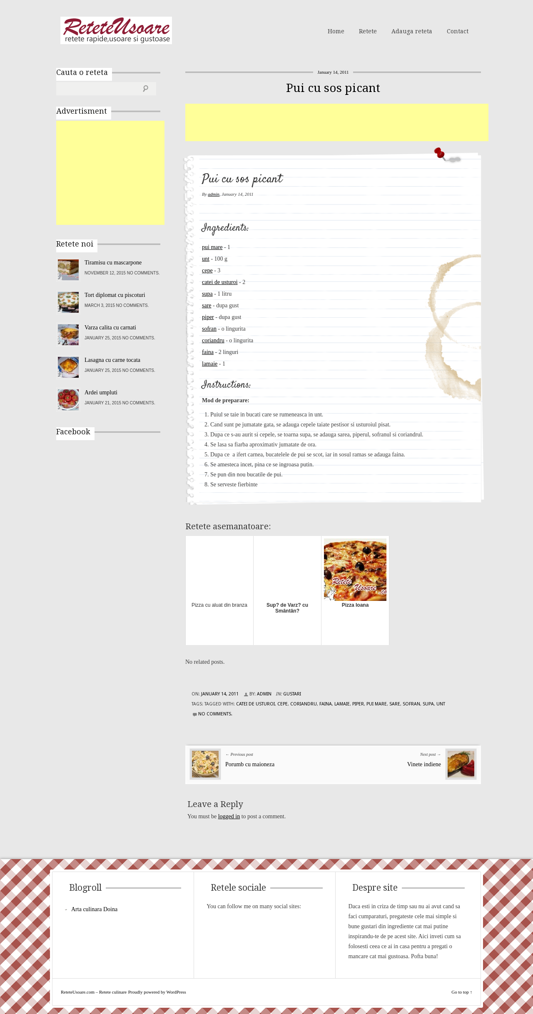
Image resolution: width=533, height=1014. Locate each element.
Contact (457, 31)
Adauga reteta (411, 31)
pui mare (212, 247)
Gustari (292, 694)
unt (205, 259)
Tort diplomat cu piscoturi (115, 295)
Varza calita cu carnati (110, 327)
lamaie (209, 364)
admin (213, 194)
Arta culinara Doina (94, 909)
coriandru (213, 340)
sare (207, 305)
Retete (368, 31)
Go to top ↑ (461, 991)
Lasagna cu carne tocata (112, 360)
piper (208, 317)
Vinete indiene (424, 764)
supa (207, 294)
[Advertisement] (336, 122)
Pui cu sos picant (333, 88)
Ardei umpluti (101, 392)
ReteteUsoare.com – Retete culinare (116, 30)
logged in (229, 816)
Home (336, 31)
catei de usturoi (220, 282)
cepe (207, 270)
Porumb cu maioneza (249, 764)
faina (208, 352)
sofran (209, 329)
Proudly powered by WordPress (157, 991)
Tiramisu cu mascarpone (113, 262)
